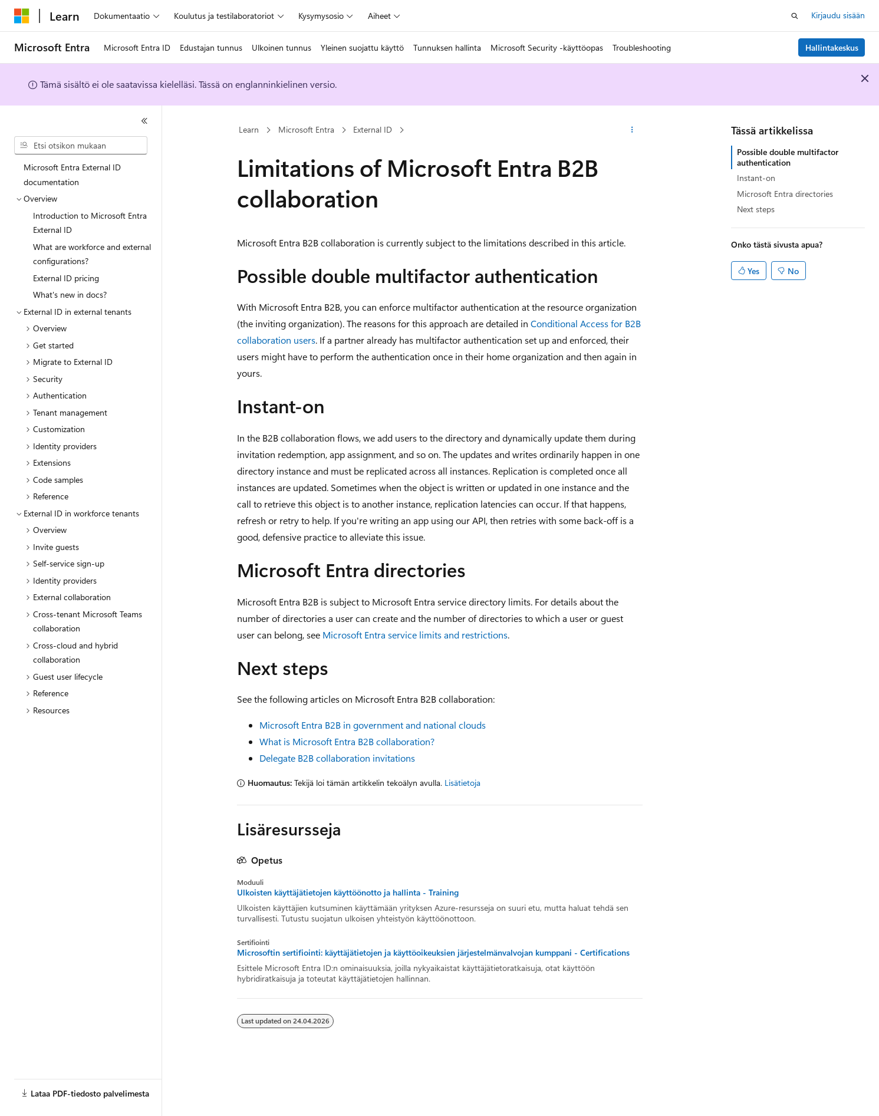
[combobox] (80, 145)
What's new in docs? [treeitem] (70, 294)
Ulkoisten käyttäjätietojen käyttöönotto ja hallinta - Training (348, 892)
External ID (372, 129)
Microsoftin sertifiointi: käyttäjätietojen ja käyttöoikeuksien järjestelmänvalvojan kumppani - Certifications (433, 952)
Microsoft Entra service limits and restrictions (415, 634)
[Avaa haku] (794, 16)
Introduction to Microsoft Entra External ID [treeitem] (90, 223)
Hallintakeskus (831, 47)
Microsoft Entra (306, 129)
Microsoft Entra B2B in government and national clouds (372, 725)
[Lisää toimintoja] (631, 130)
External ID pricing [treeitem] (66, 278)
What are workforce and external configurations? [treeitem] (92, 254)
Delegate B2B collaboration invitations (337, 758)
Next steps (756, 209)
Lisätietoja (462, 782)
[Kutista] (144, 120)
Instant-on (756, 177)
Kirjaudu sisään (838, 15)
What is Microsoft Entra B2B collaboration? (346, 741)
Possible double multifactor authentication (787, 157)
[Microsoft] (21, 16)
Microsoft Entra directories (785, 193)
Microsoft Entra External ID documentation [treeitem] (72, 174)
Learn (249, 129)
